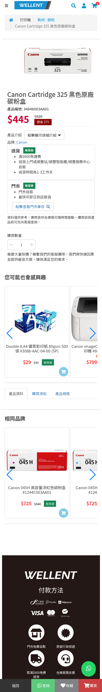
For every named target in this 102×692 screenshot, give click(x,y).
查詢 (43, 685)
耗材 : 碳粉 (46, 19)
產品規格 (62, 393)
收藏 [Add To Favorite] (66, 685)
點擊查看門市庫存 (32, 206)
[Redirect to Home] (11, 19)
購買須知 (39, 393)
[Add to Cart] (63, 371)
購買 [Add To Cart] (90, 685)
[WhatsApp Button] (88, 669)
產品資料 (16, 393)
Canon (21, 142)
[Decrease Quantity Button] (11, 244)
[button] (10, 333)
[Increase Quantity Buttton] (32, 244)
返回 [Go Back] (15, 685)
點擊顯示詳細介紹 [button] (44, 135)
